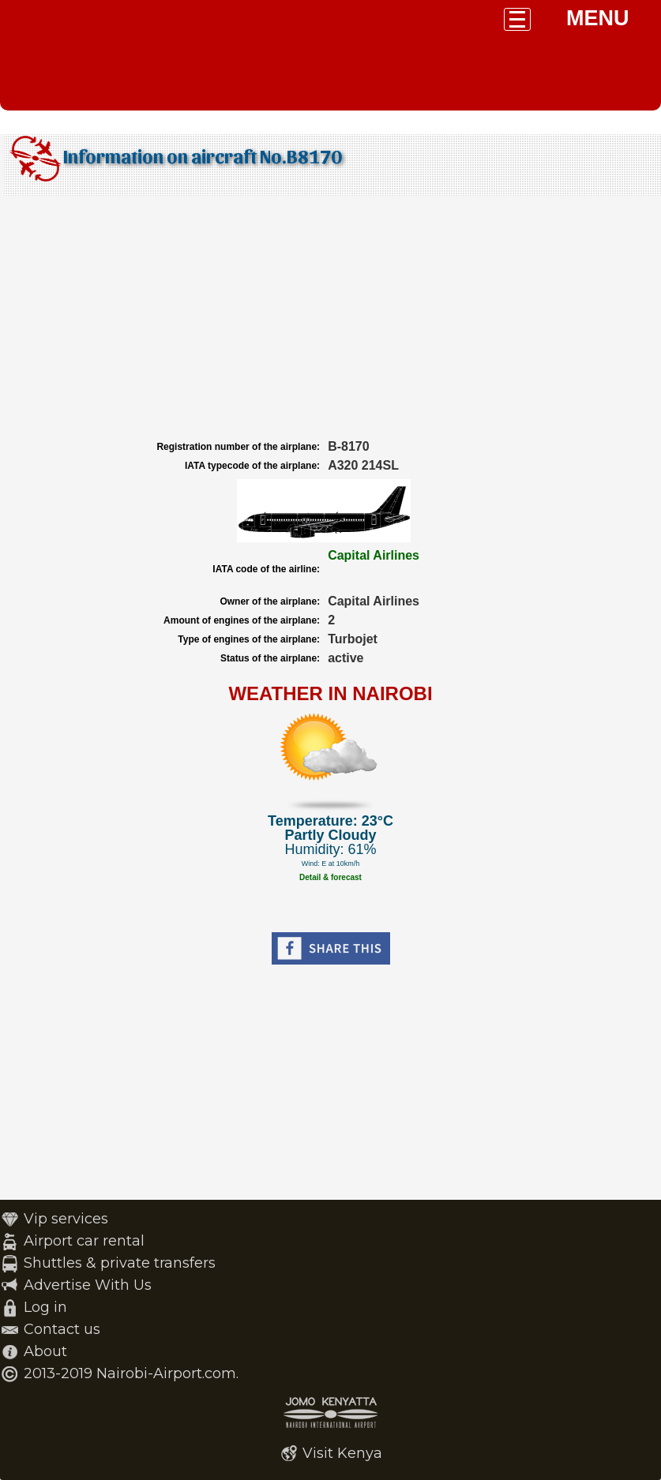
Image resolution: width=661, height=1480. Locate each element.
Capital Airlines (373, 555)
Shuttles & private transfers (120, 1263)
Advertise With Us (88, 1285)
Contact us (62, 1329)
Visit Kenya (342, 1453)
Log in (45, 1307)
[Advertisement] (330, 318)
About (45, 1351)
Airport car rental (84, 1241)
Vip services (66, 1218)
